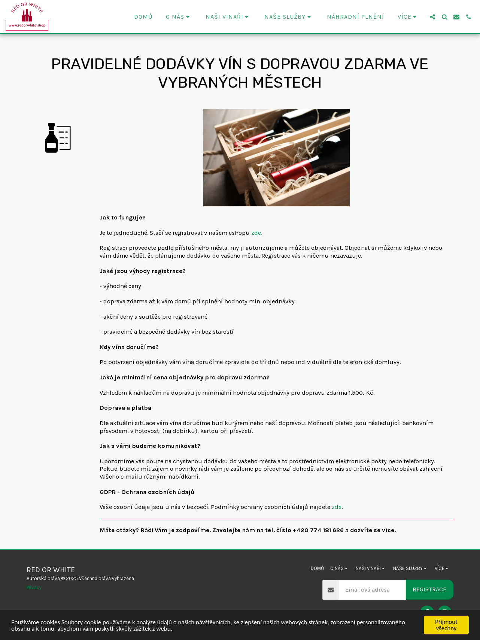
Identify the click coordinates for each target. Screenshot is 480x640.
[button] (179, 17)
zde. (256, 232)
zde (336, 506)
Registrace (429, 589)
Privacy (34, 587)
